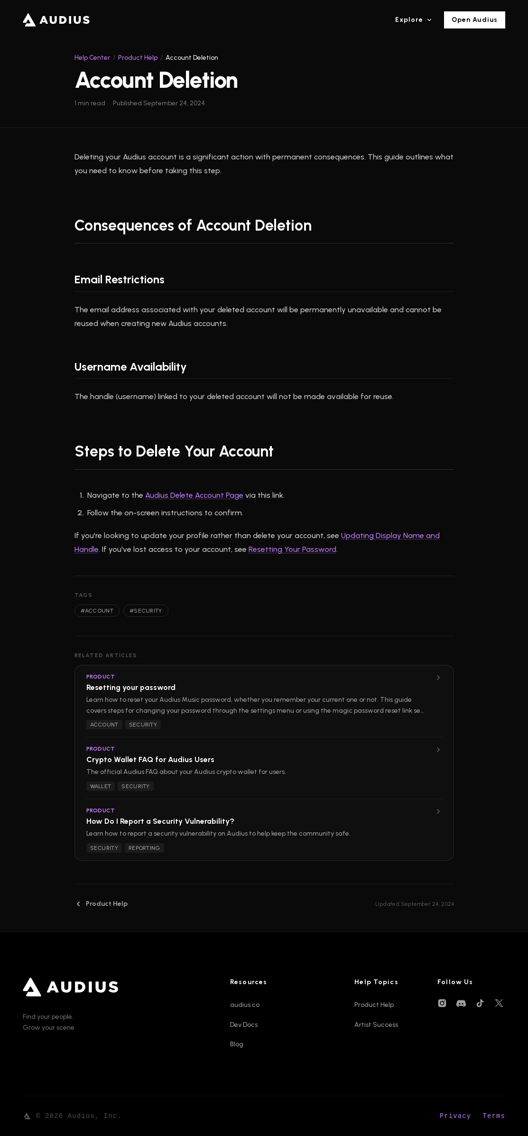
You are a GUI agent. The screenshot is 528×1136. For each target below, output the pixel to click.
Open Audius (475, 20)
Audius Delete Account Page (194, 495)
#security (146, 610)
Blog (236, 1044)
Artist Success (376, 1025)
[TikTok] (480, 1003)
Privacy (456, 1116)
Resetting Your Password (292, 549)
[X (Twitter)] (499, 1003)
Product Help (137, 58)
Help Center (92, 58)
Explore (414, 20)
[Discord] (461, 1003)
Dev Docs (244, 1025)
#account (97, 610)
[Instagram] (442, 1003)
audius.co (244, 1005)
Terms (493, 1116)
